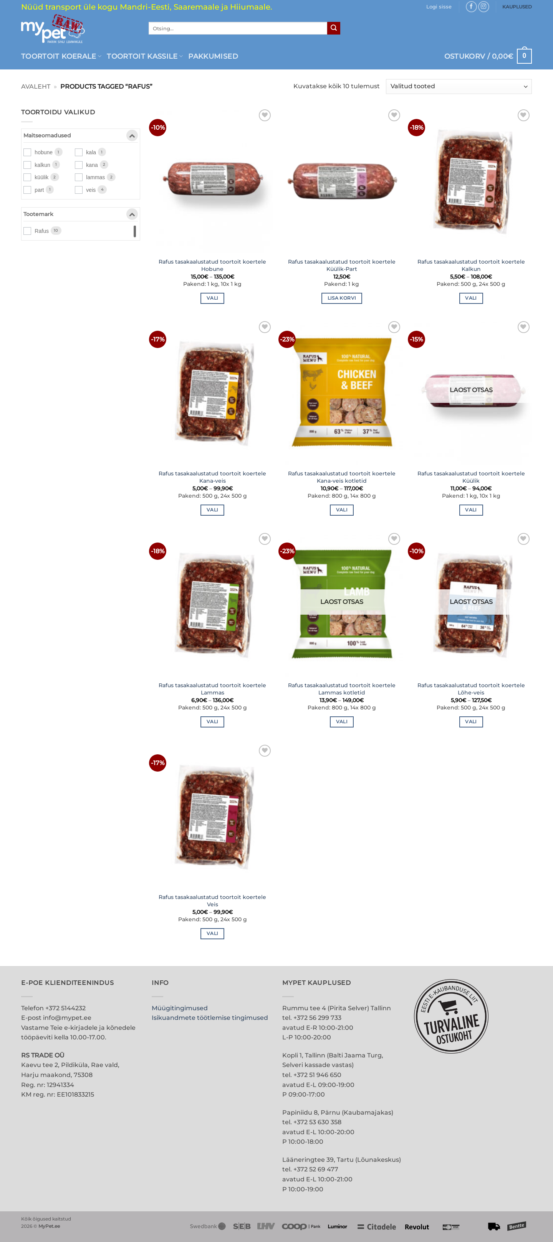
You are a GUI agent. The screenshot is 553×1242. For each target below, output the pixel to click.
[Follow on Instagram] (483, 6)
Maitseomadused (80, 137)
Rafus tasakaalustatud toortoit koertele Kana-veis (212, 477)
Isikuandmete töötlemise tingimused (210, 1017)
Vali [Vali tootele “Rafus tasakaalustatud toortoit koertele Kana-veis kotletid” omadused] (342, 510)
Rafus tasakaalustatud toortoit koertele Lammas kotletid (342, 689)
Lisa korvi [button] (342, 298)
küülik (41, 177)
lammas (95, 177)
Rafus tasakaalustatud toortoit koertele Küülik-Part (342, 265)
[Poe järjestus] (459, 86)
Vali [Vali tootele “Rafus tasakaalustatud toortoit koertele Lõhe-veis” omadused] (471, 721)
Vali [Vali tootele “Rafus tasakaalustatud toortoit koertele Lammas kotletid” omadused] (342, 721)
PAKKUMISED (213, 56)
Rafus (42, 231)
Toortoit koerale (61, 56)
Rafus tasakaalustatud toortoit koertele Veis (212, 901)
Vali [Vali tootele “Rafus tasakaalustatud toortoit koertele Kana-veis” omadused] (212, 510)
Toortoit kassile (145, 56)
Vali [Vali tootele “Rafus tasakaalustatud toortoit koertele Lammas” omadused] (212, 721)
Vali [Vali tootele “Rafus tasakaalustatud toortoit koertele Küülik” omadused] (471, 510)
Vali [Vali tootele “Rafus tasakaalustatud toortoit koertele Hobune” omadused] (212, 298)
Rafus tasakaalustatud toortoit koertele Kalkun (471, 265)
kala (91, 152)
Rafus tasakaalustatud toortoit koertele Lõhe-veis (471, 689)
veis (91, 190)
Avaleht (35, 86)
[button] (439, 7)
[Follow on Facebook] (471, 6)
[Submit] (333, 28)
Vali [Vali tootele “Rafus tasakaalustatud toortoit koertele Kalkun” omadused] (471, 298)
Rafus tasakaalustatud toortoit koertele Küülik (471, 477)
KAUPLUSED (517, 7)
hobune (44, 152)
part (39, 190)
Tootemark (80, 215)
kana (92, 165)
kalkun (42, 165)
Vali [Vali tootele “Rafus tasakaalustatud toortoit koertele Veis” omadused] (212, 933)
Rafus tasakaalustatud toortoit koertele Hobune (212, 265)
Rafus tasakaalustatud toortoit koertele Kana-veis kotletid (342, 477)
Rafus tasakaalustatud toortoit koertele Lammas (212, 689)
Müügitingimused (180, 1008)
